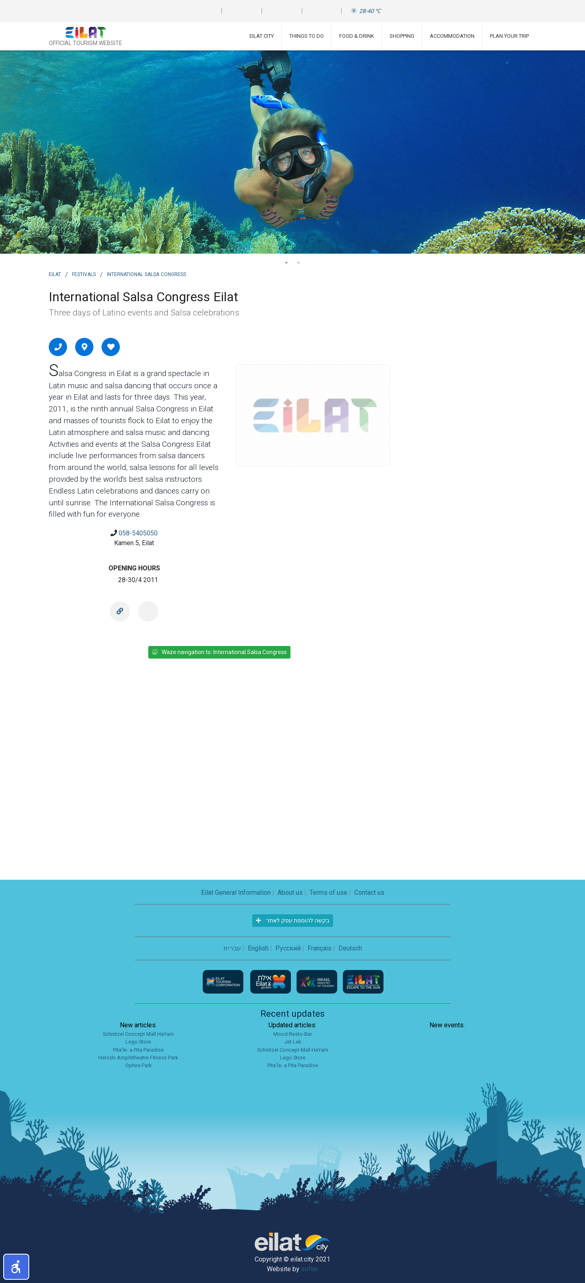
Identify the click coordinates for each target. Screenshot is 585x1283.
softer (309, 1269)
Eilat (55, 274)
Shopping (402, 36)
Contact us (369, 892)
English (258, 948)
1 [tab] (286, 263)
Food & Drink (356, 36)
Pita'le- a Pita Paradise (138, 1050)
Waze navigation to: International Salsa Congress (219, 652)
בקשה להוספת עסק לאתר (292, 920)
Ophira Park (138, 1065)
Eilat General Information (236, 892)
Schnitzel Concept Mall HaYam (138, 1034)
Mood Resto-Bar (292, 1034)
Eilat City (261, 36)
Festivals (84, 274)
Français (320, 948)
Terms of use (328, 892)
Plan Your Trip (509, 36)
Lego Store (138, 1042)
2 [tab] (299, 263)
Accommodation (452, 36)
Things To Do (306, 36)
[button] (16, 1267)
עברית (232, 948)
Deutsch (350, 948)
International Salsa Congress (146, 274)
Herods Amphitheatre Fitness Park (138, 1058)
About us (290, 892)
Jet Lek (292, 1042)
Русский (288, 948)
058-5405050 (138, 533)
